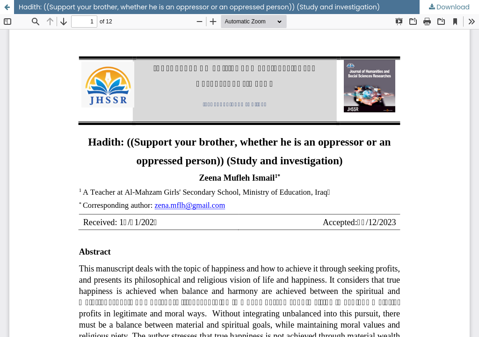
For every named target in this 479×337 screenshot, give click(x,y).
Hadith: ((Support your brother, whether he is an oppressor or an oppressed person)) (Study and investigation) (199, 7)
